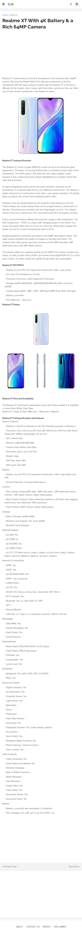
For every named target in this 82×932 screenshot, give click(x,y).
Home (5, 15)
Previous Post (10, 866)
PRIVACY (47, 927)
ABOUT (19, 927)
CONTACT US (33, 927)
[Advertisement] (41, 53)
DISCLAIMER (60, 927)
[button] (3, 4)
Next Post (73, 866)
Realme (13, 15)
